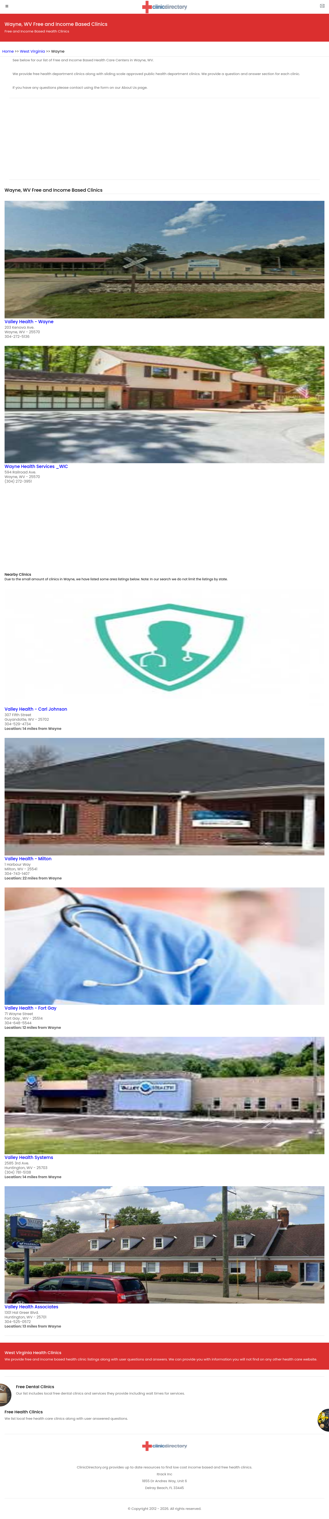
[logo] (164, 6)
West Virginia (32, 51)
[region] (164, 141)
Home (8, 51)
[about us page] (322, 7)
